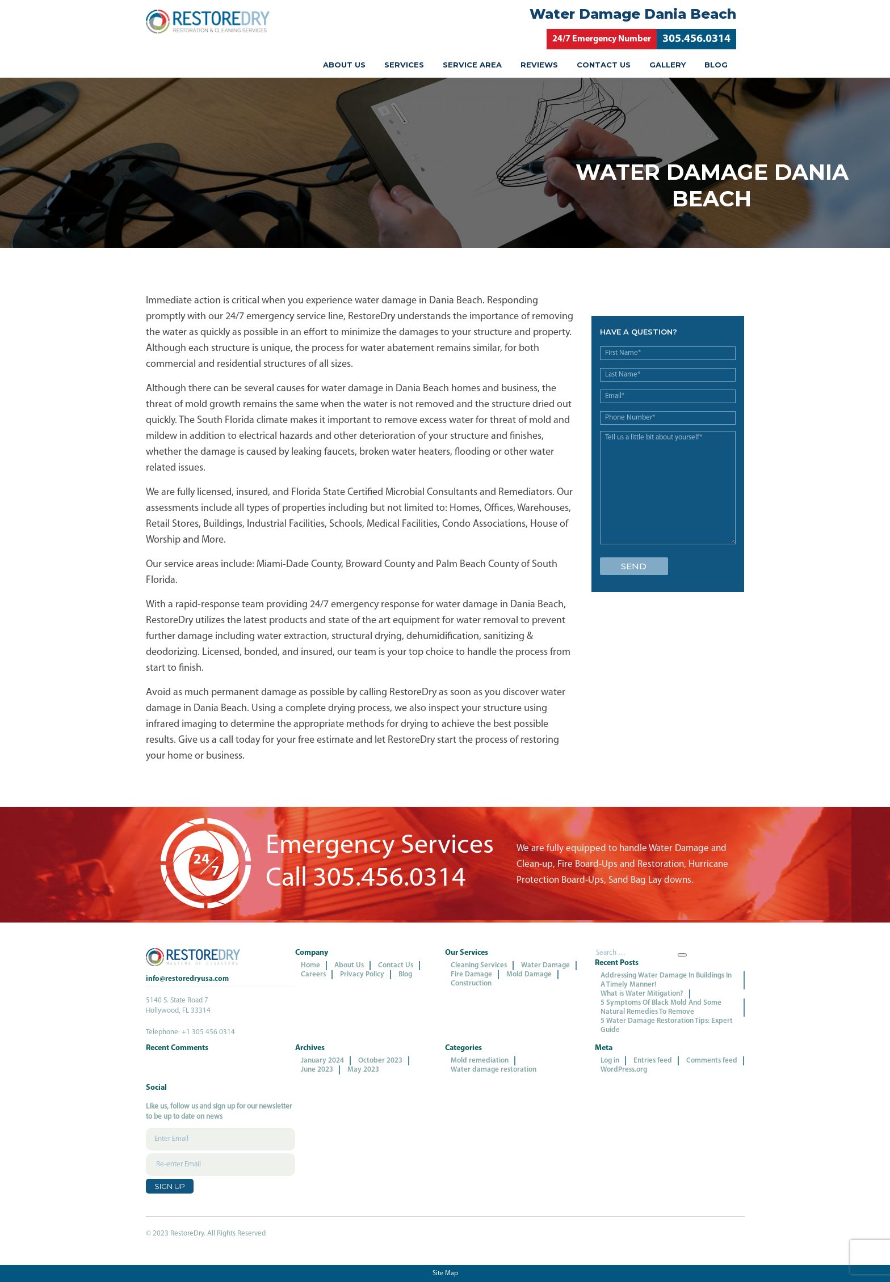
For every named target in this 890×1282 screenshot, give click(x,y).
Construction (471, 983)
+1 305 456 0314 (208, 1032)
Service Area (472, 64)
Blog (716, 64)
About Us (344, 64)
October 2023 (380, 1060)
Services (404, 64)
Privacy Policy (362, 974)
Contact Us (604, 64)
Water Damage (545, 965)
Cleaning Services (479, 965)
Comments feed (711, 1060)
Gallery (667, 64)
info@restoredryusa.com (187, 979)
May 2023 (363, 1069)
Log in (610, 1060)
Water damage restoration (493, 1069)
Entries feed (652, 1060)
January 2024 (322, 1060)
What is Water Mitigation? (642, 993)
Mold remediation (480, 1060)
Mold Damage (529, 974)
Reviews (539, 64)
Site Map (445, 1273)
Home (310, 965)
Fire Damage (471, 974)
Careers (313, 974)
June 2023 (317, 1069)
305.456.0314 (696, 39)
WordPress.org (624, 1069)
